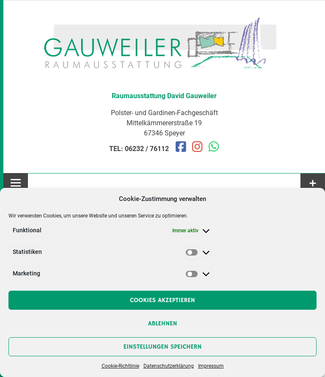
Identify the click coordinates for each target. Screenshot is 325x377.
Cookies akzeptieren (162, 300)
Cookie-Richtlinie (120, 366)
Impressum (211, 366)
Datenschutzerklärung (168, 366)
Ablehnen (162, 323)
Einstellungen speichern (163, 347)
